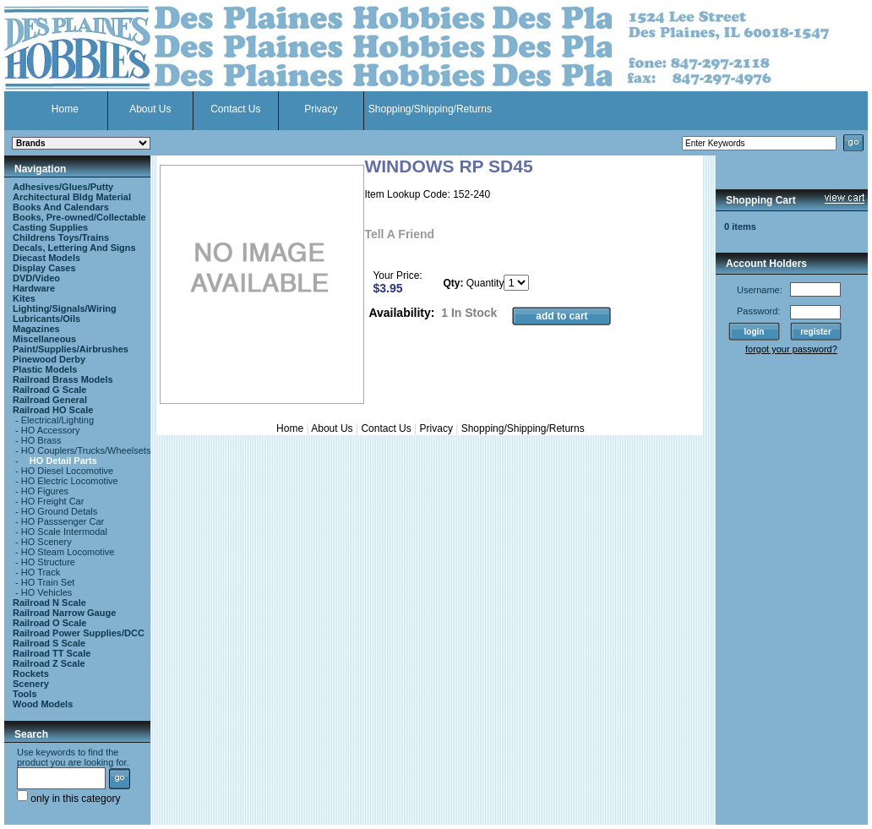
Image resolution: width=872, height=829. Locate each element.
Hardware (34, 288)
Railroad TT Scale (51, 653)
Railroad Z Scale (49, 663)
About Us (150, 109)
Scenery (31, 684)
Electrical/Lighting (57, 420)
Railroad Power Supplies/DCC (78, 633)
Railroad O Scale (49, 623)
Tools (25, 694)
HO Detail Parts (63, 460)
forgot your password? (791, 349)
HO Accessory (50, 430)
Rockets (31, 673)
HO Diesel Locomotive (67, 471)
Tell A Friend (399, 234)
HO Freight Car (52, 501)
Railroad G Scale (49, 390)
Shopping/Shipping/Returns (430, 109)
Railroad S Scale (49, 643)
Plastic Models (45, 369)
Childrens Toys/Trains (61, 237)
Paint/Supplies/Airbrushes (70, 349)
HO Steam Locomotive (68, 552)
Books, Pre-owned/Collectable (79, 217)
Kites (24, 298)
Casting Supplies (50, 227)
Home (65, 109)
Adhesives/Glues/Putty (63, 187)
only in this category (68, 798)
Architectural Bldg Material (72, 197)
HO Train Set (48, 582)
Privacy (320, 109)
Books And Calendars (61, 207)
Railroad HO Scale (53, 410)
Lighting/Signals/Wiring (65, 308)
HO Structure (48, 562)
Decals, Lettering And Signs (74, 248)
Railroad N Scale (49, 602)
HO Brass (41, 440)
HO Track (40, 572)
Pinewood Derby (49, 359)
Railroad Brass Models (63, 379)
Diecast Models (46, 258)
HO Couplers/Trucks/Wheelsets (86, 450)
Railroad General (50, 400)
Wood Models (43, 704)
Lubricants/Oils (46, 319)
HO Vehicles (47, 592)
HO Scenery (46, 542)
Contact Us (235, 109)
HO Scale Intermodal (64, 531)
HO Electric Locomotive (69, 481)
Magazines (36, 329)
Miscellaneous (44, 339)
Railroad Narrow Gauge (64, 613)
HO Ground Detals (59, 511)
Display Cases (44, 268)
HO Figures (44, 491)
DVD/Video (36, 278)
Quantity (485, 283)
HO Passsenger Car (62, 521)
